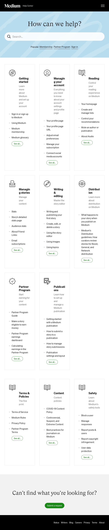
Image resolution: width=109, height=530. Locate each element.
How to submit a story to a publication (54, 334)
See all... (17, 143)
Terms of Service (20, 412)
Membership (46, 46)
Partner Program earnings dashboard (20, 337)
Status (56, 522)
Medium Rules (19, 417)
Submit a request (54, 505)
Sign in (74, 46)
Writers (64, 522)
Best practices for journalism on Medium (55, 433)
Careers (78, 522)
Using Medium (19, 122)
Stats (14, 211)
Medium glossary (20, 137)
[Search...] (54, 36)
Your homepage (89, 103)
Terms (94, 522)
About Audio (87, 136)
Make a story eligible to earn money (19, 324)
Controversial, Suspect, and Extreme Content (54, 421)
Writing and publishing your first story (54, 215)
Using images (53, 241)
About (102, 522)
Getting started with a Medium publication (53, 322)
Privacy (87, 522)
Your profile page (54, 120)
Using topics (52, 247)
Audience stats (19, 225)
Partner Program (62, 46)
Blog (71, 522)
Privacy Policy (18, 423)
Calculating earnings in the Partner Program (20, 349)
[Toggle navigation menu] (103, 5)
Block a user (87, 415)
